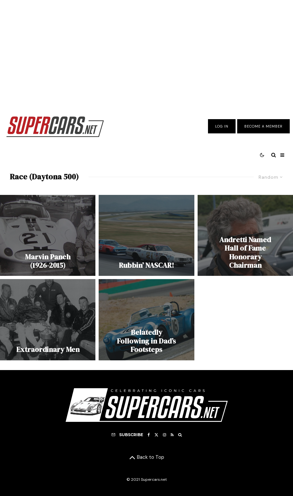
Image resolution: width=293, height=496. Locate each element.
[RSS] (172, 435)
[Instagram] (164, 435)
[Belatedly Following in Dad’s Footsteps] (146, 319)
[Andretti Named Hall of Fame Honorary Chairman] (245, 235)
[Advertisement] (146, 52)
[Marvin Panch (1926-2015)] (47, 235)
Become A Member (263, 126)
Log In (221, 126)
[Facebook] (148, 435)
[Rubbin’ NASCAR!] (146, 235)
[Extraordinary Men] (47, 319)
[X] (156, 435)
